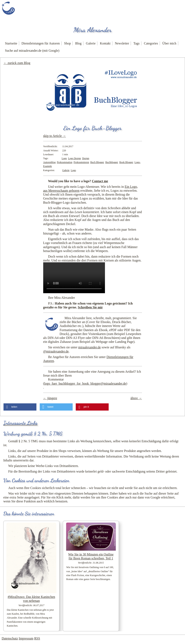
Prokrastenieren (81, 162)
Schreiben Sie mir (90, 307)
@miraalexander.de (56, 351)
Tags (136, 43)
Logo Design (74, 158)
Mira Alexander (92, 30)
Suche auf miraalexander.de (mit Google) (32, 50)
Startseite (11, 43)
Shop (67, 43)
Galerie (90, 43)
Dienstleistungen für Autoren (41, 43)
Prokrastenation (64, 162)
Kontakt (105, 43)
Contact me (100, 181)
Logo (64, 158)
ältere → (136, 398)
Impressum (26, 638)
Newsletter (122, 43)
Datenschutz (10, 638)
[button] (19, 407)
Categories (151, 43)
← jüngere (50, 398)
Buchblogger (111, 162)
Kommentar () (85, 381)
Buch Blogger (97, 162)
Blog (78, 43)
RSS (37, 638)
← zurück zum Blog (16, 63)
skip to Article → (54, 136)
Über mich (169, 43)
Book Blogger (126, 162)
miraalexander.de (89, 347)
